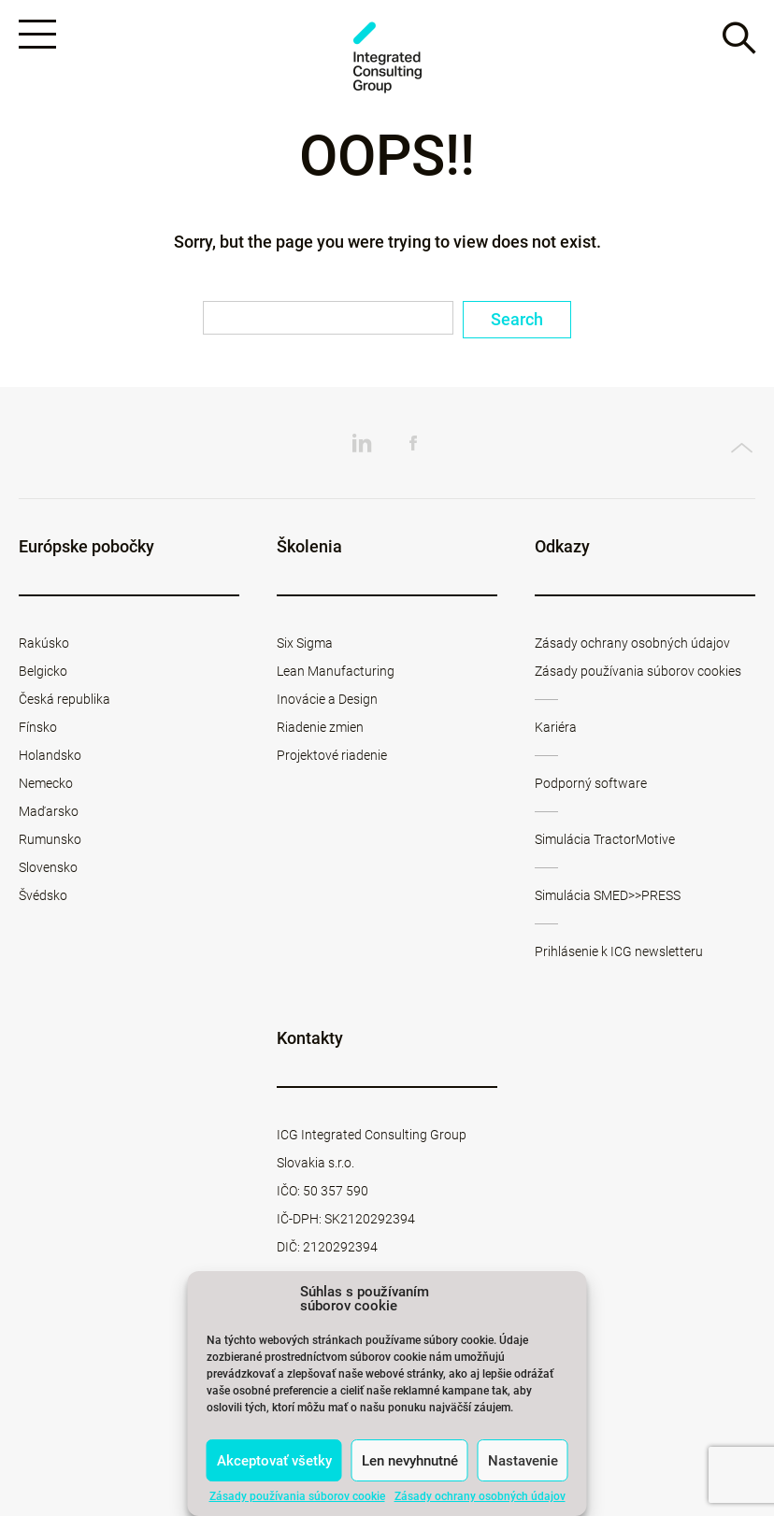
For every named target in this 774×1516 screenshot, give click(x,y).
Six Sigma (305, 643)
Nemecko (46, 783)
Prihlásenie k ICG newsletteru (619, 951)
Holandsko (50, 755)
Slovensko (48, 867)
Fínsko (38, 727)
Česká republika (64, 699)
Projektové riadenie (332, 755)
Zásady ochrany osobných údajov (480, 1496)
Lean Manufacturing (335, 671)
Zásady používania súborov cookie (297, 1496)
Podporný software (591, 783)
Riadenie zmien (320, 727)
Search (517, 319)
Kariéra (556, 727)
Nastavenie (523, 1460)
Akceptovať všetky (274, 1460)
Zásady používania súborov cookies (638, 671)
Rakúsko (44, 643)
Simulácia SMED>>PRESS (608, 895)
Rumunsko (50, 839)
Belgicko (43, 671)
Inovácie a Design (327, 699)
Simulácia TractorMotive (605, 839)
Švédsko (43, 895)
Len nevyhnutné (410, 1460)
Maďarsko (49, 811)
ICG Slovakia (387, 57)
